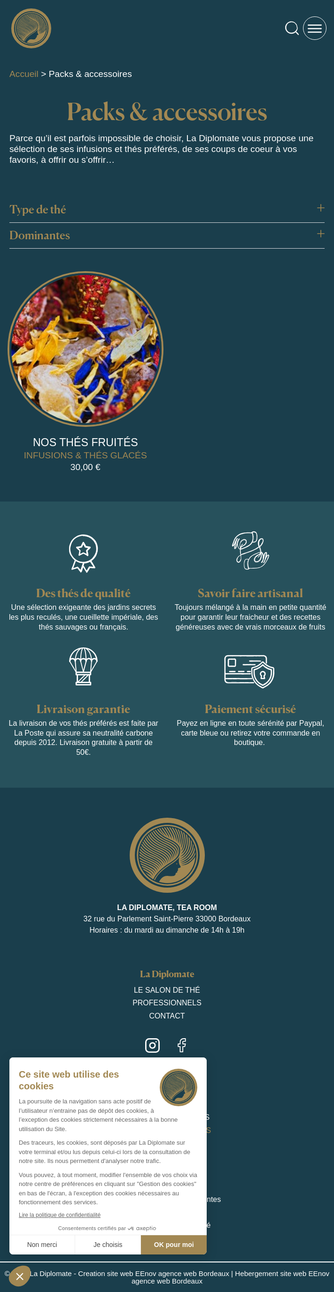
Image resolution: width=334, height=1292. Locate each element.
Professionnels (167, 1003)
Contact (167, 1016)
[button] (167, 210)
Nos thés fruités (85, 442)
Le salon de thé (167, 990)
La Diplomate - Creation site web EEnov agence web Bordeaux (129, 1273)
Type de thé (37, 209)
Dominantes (39, 235)
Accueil (24, 74)
